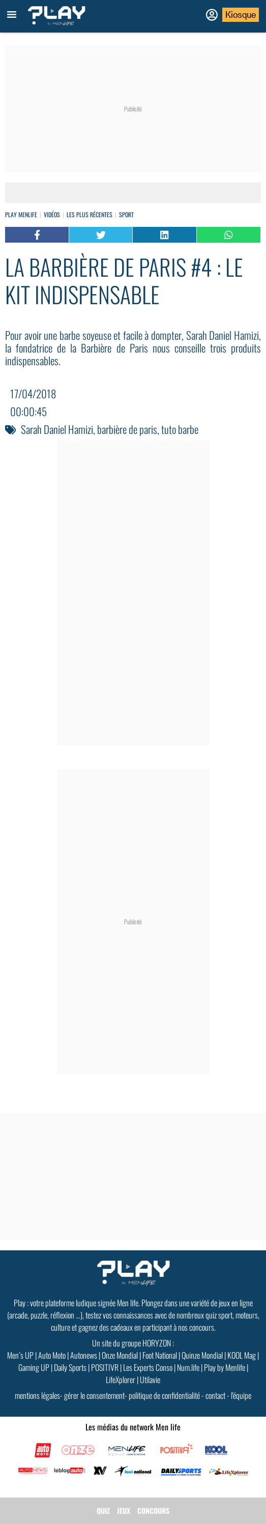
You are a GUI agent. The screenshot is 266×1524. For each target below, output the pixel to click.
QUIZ (103, 1510)
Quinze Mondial (202, 1355)
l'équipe (241, 1395)
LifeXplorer (120, 1379)
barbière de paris (127, 429)
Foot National (159, 1355)
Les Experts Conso (147, 1367)
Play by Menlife (224, 1367)
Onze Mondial (120, 1355)
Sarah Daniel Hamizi (57, 429)
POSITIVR (105, 1367)
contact (215, 1395)
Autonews (83, 1355)
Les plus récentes (89, 214)
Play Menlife (21, 214)
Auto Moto (52, 1355)
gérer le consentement (94, 1395)
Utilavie (150, 1379)
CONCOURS (153, 1510)
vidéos (52, 214)
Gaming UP (33, 1367)
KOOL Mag (241, 1355)
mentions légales (37, 1395)
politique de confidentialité (164, 1395)
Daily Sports (70, 1367)
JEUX (123, 1510)
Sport (126, 214)
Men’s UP (20, 1355)
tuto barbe (179, 429)
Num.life (188, 1367)
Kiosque (240, 15)
